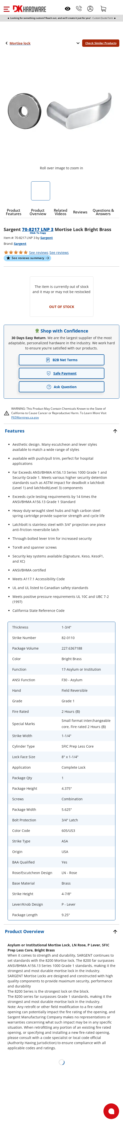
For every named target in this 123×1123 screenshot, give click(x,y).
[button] (6, 8)
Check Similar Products (100, 43)
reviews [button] (59, 252)
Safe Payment (61, 373)
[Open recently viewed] (68, 9)
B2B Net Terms (62, 360)
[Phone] (79, 9)
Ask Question (61, 386)
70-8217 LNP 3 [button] (38, 229)
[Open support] (111, 1111)
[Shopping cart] (103, 9)
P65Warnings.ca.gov (25, 417)
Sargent (46, 237)
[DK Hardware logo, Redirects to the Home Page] (29, 8)
